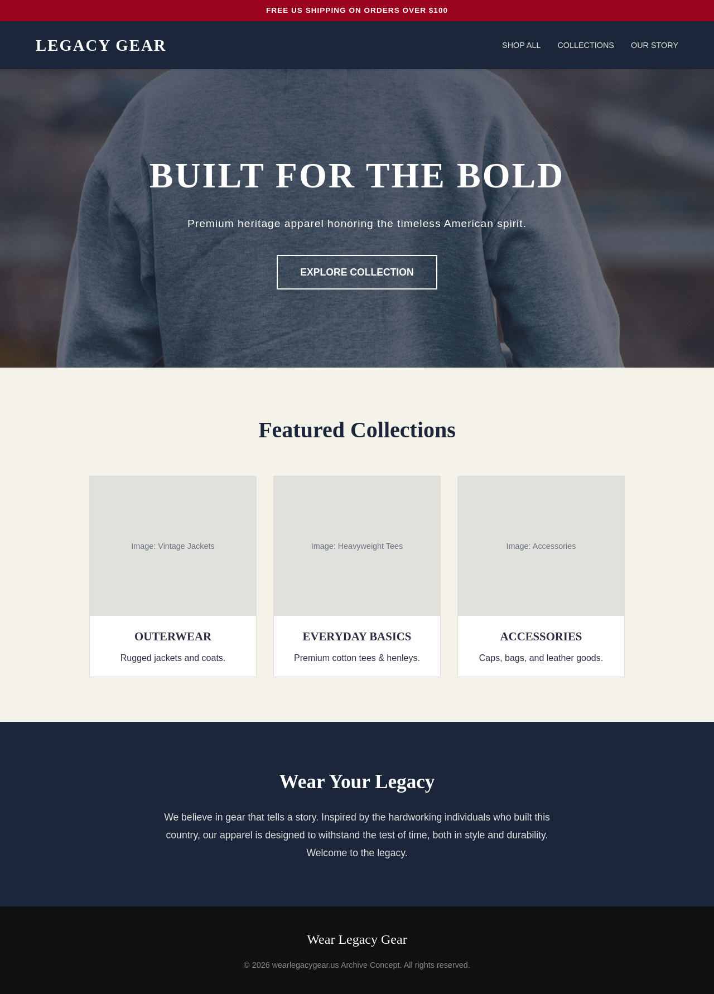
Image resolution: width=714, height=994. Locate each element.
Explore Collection (356, 272)
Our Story (654, 45)
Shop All (521, 45)
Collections (585, 45)
